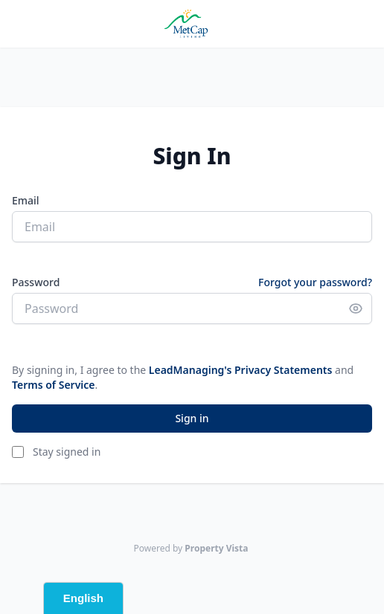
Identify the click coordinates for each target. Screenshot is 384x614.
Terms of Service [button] (53, 385)
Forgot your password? (315, 282)
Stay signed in (66, 452)
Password (36, 282)
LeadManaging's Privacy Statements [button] (241, 370)
